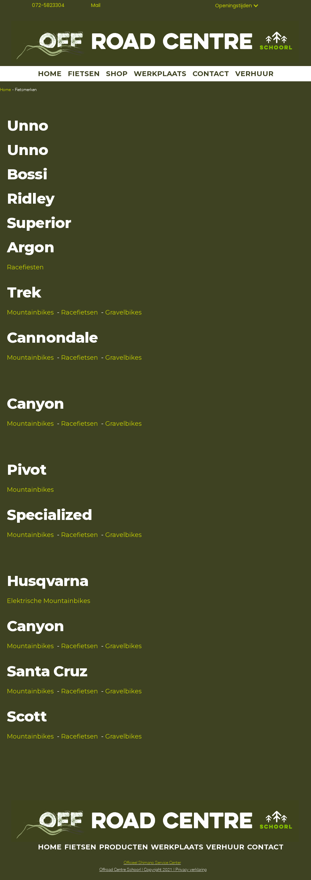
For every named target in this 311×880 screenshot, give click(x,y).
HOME (50, 74)
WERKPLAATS (160, 74)
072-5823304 (48, 5)
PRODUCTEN (123, 847)
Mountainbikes (30, 312)
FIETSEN (84, 74)
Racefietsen (79, 312)
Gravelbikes (123, 312)
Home (5, 89)
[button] (237, 5)
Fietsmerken (25, 89)
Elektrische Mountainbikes (48, 601)
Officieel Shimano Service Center (152, 862)
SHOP (117, 74)
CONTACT (211, 74)
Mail (95, 5)
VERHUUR (254, 74)
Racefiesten (25, 267)
